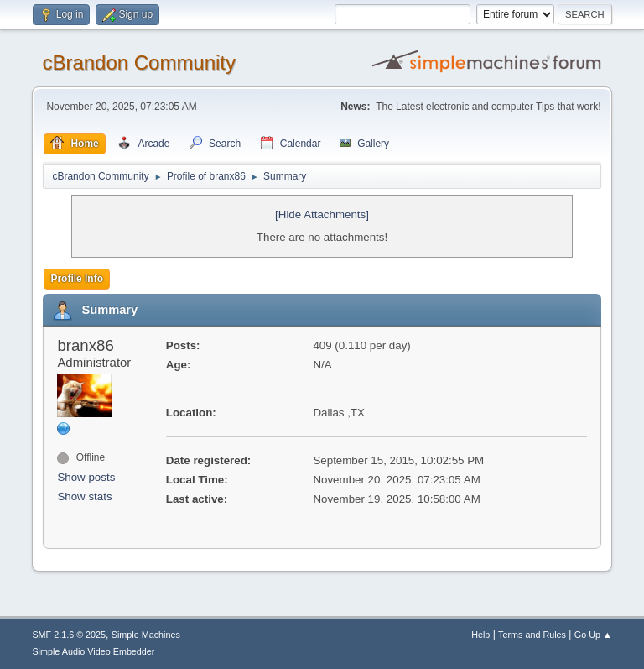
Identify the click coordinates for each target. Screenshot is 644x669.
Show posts (86, 477)
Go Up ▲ (593, 635)
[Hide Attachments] (322, 214)
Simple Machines (146, 635)
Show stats (84, 496)
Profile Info (76, 279)
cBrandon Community (139, 62)
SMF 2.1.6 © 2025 (69, 635)
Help (480, 635)
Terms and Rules (532, 635)
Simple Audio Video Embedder (93, 651)
